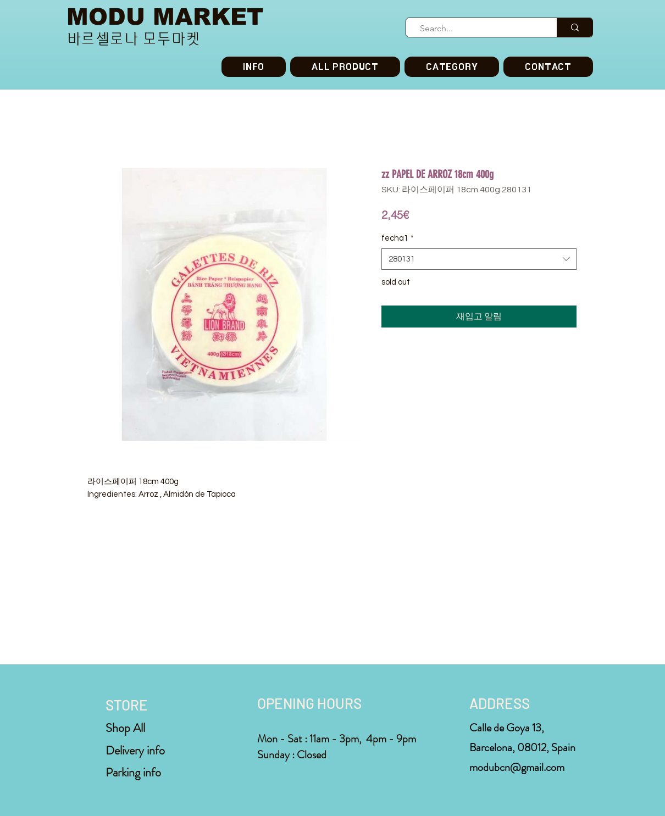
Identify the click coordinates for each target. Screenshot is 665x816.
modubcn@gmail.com (516, 767)
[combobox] (479, 259)
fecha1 (397, 238)
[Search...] (477, 28)
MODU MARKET (164, 17)
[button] (451, 67)
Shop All (125, 727)
